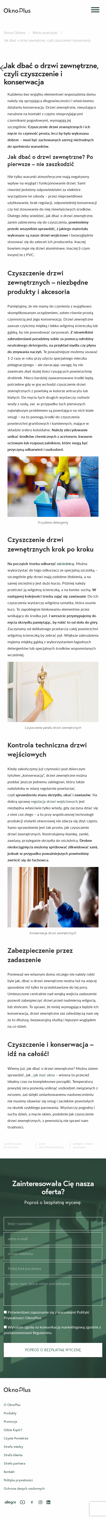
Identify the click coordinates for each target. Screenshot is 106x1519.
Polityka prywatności (18, 1480)
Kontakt (9, 1472)
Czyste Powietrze (16, 1438)
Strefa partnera (14, 1463)
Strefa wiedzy (13, 1447)
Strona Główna (15, 33)
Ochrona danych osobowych (24, 1488)
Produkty (10, 1413)
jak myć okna (44, 1075)
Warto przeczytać (45, 33)
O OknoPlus (12, 1405)
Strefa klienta (13, 1455)
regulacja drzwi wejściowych (54, 801)
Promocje (10, 1421)
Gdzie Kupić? (13, 1430)
